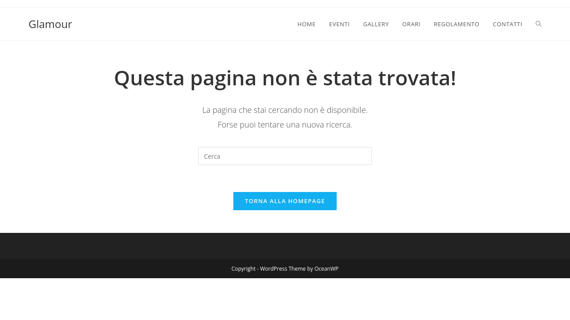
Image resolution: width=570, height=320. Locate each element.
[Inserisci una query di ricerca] (285, 156)
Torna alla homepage (285, 201)
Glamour (50, 23)
